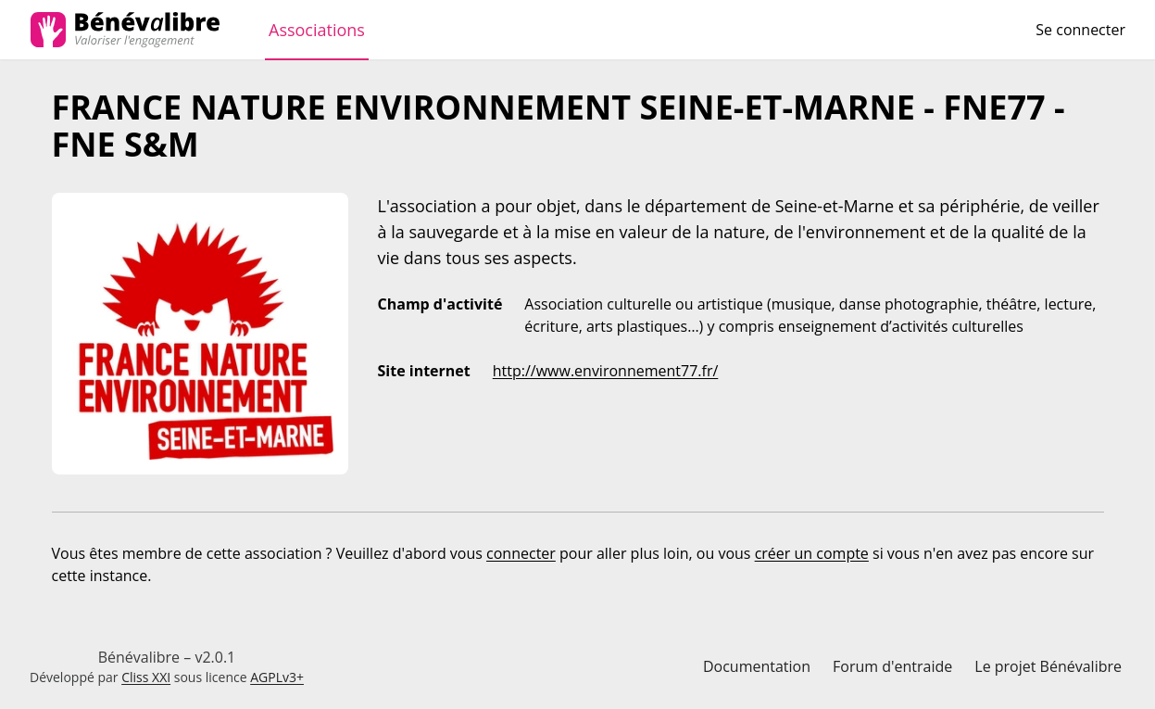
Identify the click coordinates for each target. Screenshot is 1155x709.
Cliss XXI (145, 677)
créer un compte (812, 553)
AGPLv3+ (277, 677)
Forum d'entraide (892, 666)
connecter (521, 553)
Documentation (756, 666)
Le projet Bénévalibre (1048, 666)
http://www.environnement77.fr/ (606, 371)
